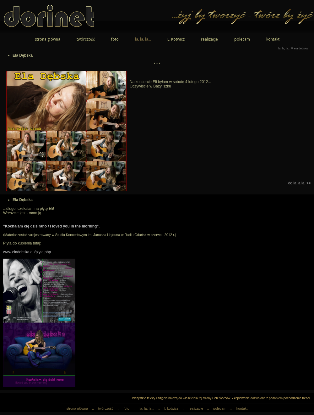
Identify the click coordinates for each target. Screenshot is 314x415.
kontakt (272, 39)
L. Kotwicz (176, 39)
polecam (242, 39)
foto (115, 39)
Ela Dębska (301, 48)
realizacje (209, 39)
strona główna (47, 39)
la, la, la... (143, 39)
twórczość (86, 39)
